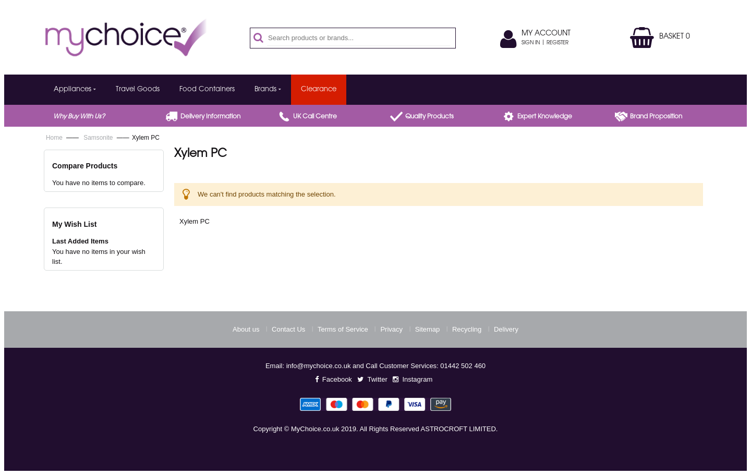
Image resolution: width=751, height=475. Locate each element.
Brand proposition (656, 117)
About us (246, 329)
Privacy (391, 329)
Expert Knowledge (544, 117)
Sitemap (427, 329)
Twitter (377, 379)
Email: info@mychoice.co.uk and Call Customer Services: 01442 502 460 (375, 366)
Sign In (531, 43)
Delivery (506, 329)
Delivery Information (210, 117)
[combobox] (358, 38)
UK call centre (315, 117)
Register (557, 43)
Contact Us (288, 329)
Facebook (337, 379)
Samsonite (99, 137)
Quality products (429, 117)
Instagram (417, 379)
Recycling (466, 329)
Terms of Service (343, 329)
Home (55, 137)
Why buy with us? (79, 117)
